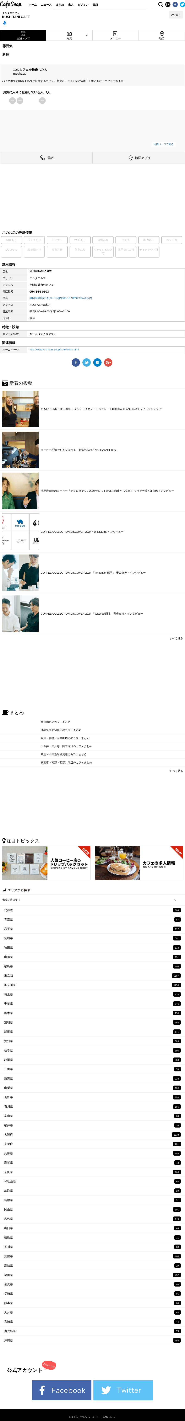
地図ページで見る (164, 144)
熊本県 (92, 1303)
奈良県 (92, 1172)
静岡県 (92, 1059)
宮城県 (92, 938)
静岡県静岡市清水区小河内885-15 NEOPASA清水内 (60, 298)
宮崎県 (92, 1321)
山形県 (92, 957)
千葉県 (92, 1003)
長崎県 (92, 1293)
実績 (95, 4)
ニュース (46, 4)
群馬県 (92, 1031)
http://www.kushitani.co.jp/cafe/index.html (54, 349)
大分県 (92, 1312)
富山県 (92, 1116)
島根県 (92, 1200)
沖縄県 (92, 1340)
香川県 (92, 1247)
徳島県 (92, 1237)
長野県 (92, 1097)
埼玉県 (92, 994)
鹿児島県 (92, 1331)
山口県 (92, 1228)
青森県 (92, 919)
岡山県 (92, 1209)
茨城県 (92, 1022)
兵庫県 (92, 1153)
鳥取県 (92, 1190)
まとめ (60, 4)
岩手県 (92, 929)
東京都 (92, 975)
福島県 (92, 966)
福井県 (92, 1125)
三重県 (92, 1069)
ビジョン (83, 4)
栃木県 (92, 1013)
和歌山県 (92, 1181)
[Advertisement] (92, 198)
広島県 (92, 1218)
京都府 (92, 1144)
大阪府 (92, 1134)
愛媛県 (92, 1256)
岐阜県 (92, 1050)
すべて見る (176, 638)
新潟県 (92, 1078)
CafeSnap (11, 4)
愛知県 (92, 1041)
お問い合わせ (109, 1417)
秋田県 (92, 947)
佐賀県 (92, 1284)
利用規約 (73, 1417)
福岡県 (92, 1275)
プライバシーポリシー (90, 1417)
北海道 (92, 910)
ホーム (33, 4)
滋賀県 (92, 1162)
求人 (71, 4)
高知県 (92, 1265)
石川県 (92, 1106)
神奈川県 (92, 985)
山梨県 (92, 1088)
